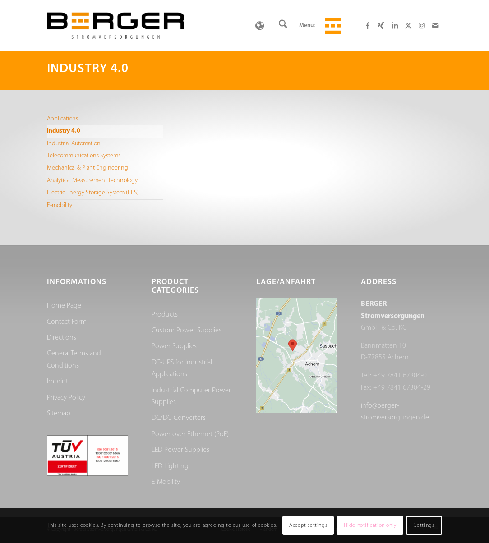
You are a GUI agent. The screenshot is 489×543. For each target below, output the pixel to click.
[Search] (283, 25)
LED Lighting (170, 466)
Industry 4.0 (63, 131)
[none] (259, 25)
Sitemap (58, 413)
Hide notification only (370, 525)
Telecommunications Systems (83, 155)
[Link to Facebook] (367, 25)
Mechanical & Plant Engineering (87, 168)
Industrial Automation (74, 143)
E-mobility (59, 205)
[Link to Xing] (381, 25)
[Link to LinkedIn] (394, 25)
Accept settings (308, 525)
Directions (61, 337)
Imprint (57, 381)
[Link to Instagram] (422, 25)
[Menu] (331, 25)
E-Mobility (166, 482)
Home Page (64, 305)
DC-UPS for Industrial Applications (182, 368)
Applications (62, 118)
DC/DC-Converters (179, 418)
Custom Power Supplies (186, 330)
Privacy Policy (66, 397)
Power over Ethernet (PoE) (190, 434)
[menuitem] (283, 25)
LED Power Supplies (180, 450)
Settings (424, 525)
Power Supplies (174, 346)
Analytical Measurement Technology (92, 180)
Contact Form (67, 322)
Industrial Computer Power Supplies (191, 396)
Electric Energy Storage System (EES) (93, 192)
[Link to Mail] (435, 25)
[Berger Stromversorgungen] (115, 25)
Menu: (307, 25)
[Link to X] (408, 25)
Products (165, 314)
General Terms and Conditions (74, 359)
